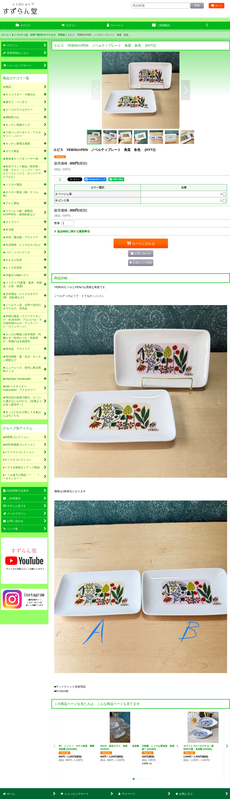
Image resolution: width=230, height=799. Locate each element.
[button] (207, 25)
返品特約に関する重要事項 (72, 231)
